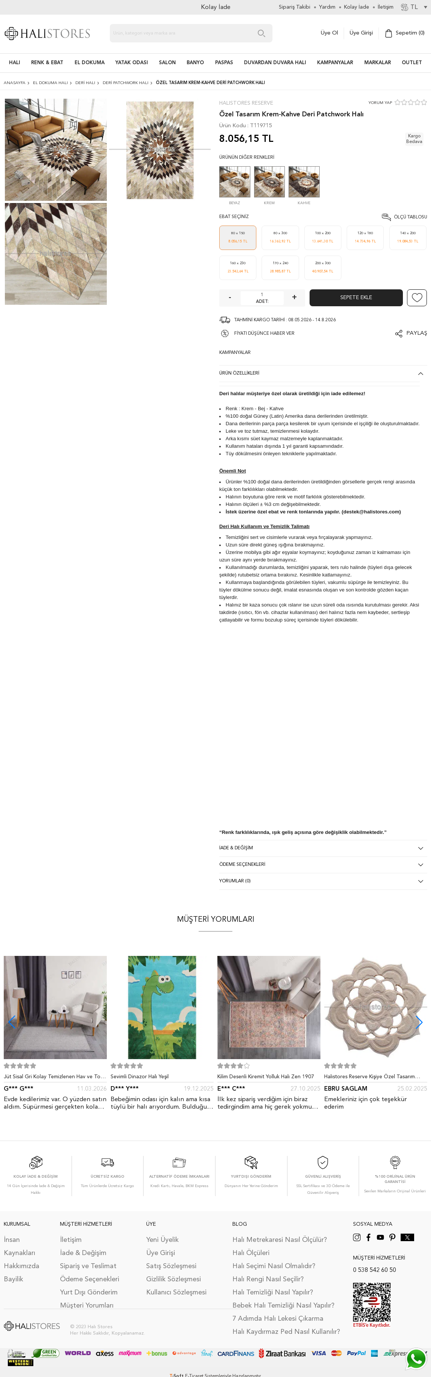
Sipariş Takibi (294, 7)
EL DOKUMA (90, 62)
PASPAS (224, 62)
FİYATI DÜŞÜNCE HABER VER (264, 333)
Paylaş (416, 333)
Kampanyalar (335, 62)
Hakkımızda (21, 1266)
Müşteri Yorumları (87, 1305)
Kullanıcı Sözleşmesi (176, 1292)
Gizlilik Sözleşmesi (173, 1279)
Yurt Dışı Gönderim (89, 1292)
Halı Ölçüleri (250, 1253)
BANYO (195, 62)
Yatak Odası (131, 62)
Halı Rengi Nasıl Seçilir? (268, 1279)
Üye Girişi (361, 33)
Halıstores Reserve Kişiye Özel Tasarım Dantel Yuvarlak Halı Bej (369, 1078)
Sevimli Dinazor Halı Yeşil (140, 1076)
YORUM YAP (380, 103)
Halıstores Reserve (246, 103)
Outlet (412, 62)
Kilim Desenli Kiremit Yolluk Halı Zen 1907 (265, 1076)
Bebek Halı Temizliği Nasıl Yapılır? (283, 1305)
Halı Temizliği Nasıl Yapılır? (272, 1292)
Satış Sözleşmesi (171, 1266)
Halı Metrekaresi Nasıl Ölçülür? (279, 1240)
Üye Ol (329, 33)
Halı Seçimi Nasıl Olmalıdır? (273, 1266)
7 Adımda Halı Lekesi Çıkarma (277, 1318)
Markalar (377, 62)
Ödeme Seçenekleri (89, 1279)
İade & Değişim (83, 1253)
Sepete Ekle (356, 297)
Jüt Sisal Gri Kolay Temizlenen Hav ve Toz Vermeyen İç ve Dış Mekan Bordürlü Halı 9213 (53, 1078)
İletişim (71, 1240)
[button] (419, 1022)
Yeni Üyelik (162, 1240)
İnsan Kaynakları (19, 1247)
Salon (167, 62)
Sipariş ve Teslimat (88, 1266)
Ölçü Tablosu (410, 217)
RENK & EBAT (47, 62)
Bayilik (13, 1279)
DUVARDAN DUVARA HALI (275, 62)
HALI (14, 62)
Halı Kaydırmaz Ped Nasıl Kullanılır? (286, 1332)
